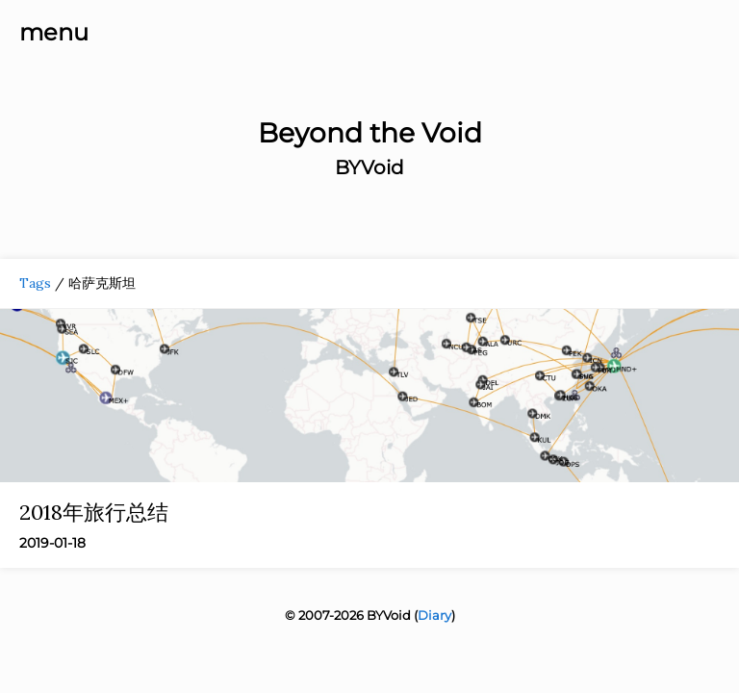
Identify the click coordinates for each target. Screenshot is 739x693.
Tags (35, 283)
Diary (434, 615)
